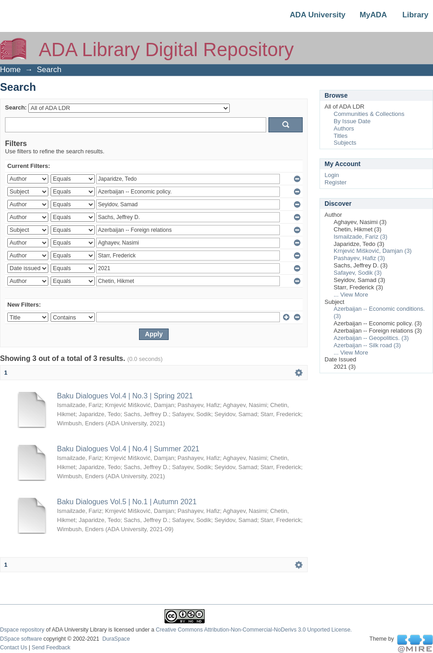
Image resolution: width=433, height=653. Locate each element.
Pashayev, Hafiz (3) (359, 258)
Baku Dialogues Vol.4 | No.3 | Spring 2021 (125, 396)
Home (10, 69)
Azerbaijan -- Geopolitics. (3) (371, 337)
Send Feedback (51, 647)
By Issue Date (352, 121)
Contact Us (13, 647)
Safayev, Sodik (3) (357, 272)
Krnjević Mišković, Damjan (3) (373, 250)
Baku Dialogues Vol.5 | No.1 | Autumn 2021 (126, 502)
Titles (341, 135)
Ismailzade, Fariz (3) (360, 236)
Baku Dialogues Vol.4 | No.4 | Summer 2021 (128, 449)
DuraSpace (115, 639)
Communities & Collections (369, 113)
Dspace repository (22, 630)
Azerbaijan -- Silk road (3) (367, 345)
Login (332, 175)
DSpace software (21, 639)
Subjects (345, 142)
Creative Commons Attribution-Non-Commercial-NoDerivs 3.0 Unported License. (254, 630)
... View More (351, 294)
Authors (344, 128)
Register (335, 182)
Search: (16, 107)
